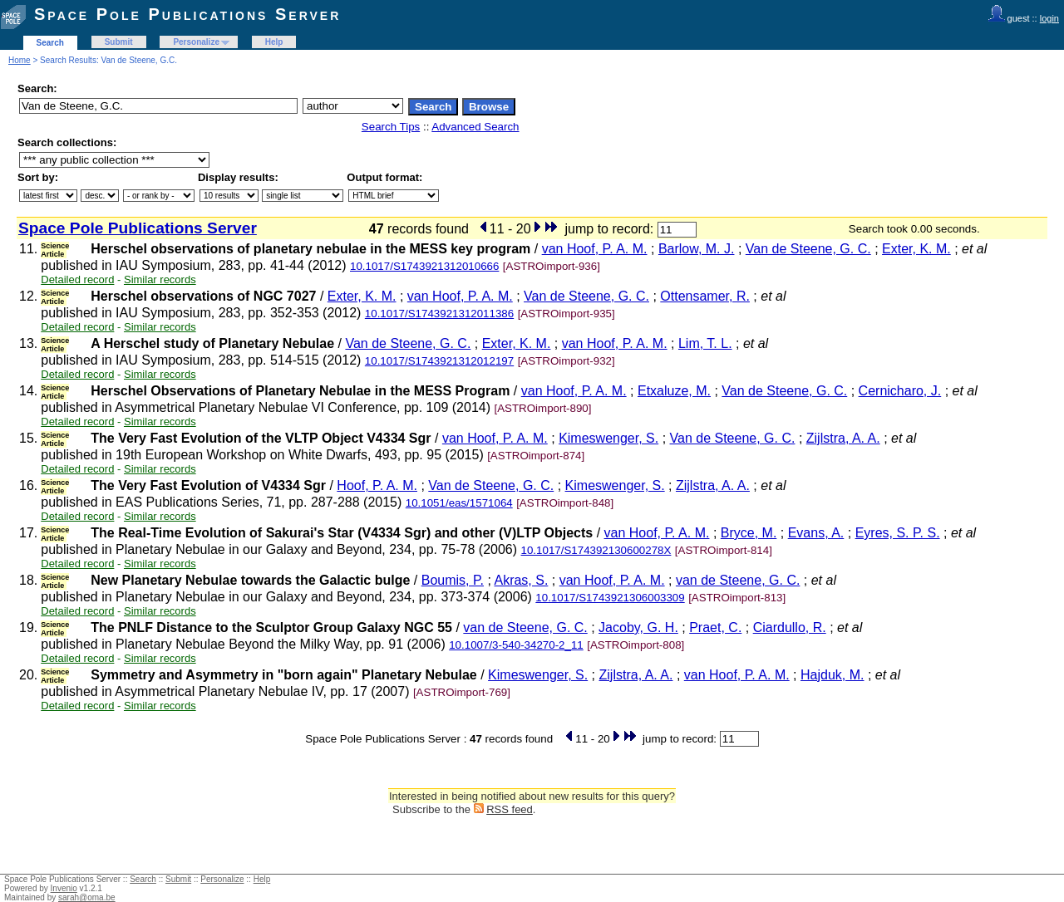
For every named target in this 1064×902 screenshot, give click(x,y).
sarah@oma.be (87, 897)
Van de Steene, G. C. (808, 249)
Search (50, 42)
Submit (119, 42)
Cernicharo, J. (900, 391)
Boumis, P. (452, 580)
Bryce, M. (749, 533)
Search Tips (391, 126)
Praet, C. (715, 627)
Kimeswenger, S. (608, 438)
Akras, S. (521, 580)
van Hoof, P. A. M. (595, 249)
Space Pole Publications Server (187, 14)
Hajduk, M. (832, 675)
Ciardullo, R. (789, 627)
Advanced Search (475, 126)
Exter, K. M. (916, 249)
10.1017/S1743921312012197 (439, 361)
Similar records (160, 279)
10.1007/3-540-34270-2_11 (516, 645)
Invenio (64, 888)
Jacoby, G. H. (638, 627)
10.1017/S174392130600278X (596, 550)
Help (274, 42)
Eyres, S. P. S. (897, 533)
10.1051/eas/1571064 (459, 503)
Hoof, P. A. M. (377, 485)
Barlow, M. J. (696, 249)
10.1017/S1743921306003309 (609, 597)
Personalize (196, 42)
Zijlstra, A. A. (843, 438)
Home (19, 60)
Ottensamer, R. (705, 296)
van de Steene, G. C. (738, 580)
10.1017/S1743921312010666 (424, 266)
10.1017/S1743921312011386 (439, 313)
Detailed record (77, 279)
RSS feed (509, 809)
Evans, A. (816, 533)
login (1049, 18)
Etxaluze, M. (674, 391)
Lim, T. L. (705, 343)
